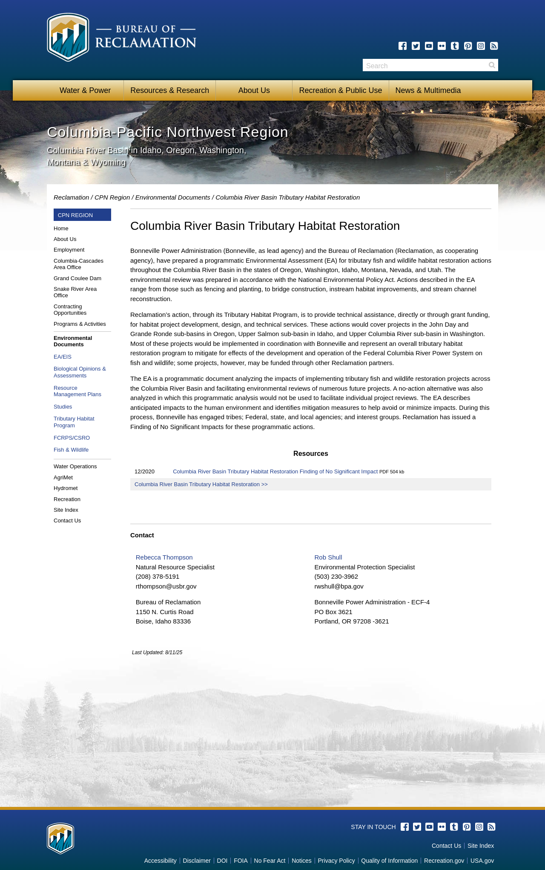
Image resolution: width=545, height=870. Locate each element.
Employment (69, 249)
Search (491, 65)
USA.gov (482, 860)
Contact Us (67, 520)
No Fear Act (270, 860)
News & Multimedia (428, 90)
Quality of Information (389, 860)
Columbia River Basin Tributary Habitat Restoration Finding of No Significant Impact (275, 471)
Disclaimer (197, 860)
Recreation (67, 499)
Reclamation (71, 197)
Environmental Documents (172, 197)
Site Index (66, 510)
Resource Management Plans (77, 391)
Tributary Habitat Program (74, 422)
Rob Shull (328, 557)
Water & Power (85, 90)
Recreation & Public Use (340, 90)
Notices (302, 860)
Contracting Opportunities (70, 309)
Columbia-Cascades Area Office (78, 264)
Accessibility (160, 860)
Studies (63, 406)
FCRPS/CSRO (72, 438)
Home (61, 228)
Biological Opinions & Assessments (80, 372)
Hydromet (65, 488)
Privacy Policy (336, 860)
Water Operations (75, 466)
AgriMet (63, 477)
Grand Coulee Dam (77, 278)
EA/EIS (63, 357)
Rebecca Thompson (164, 557)
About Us (254, 90)
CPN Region (112, 197)
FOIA (241, 860)
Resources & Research (169, 90)
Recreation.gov (444, 860)
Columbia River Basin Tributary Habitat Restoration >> (201, 484)
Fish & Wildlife (71, 450)
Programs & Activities (80, 324)
